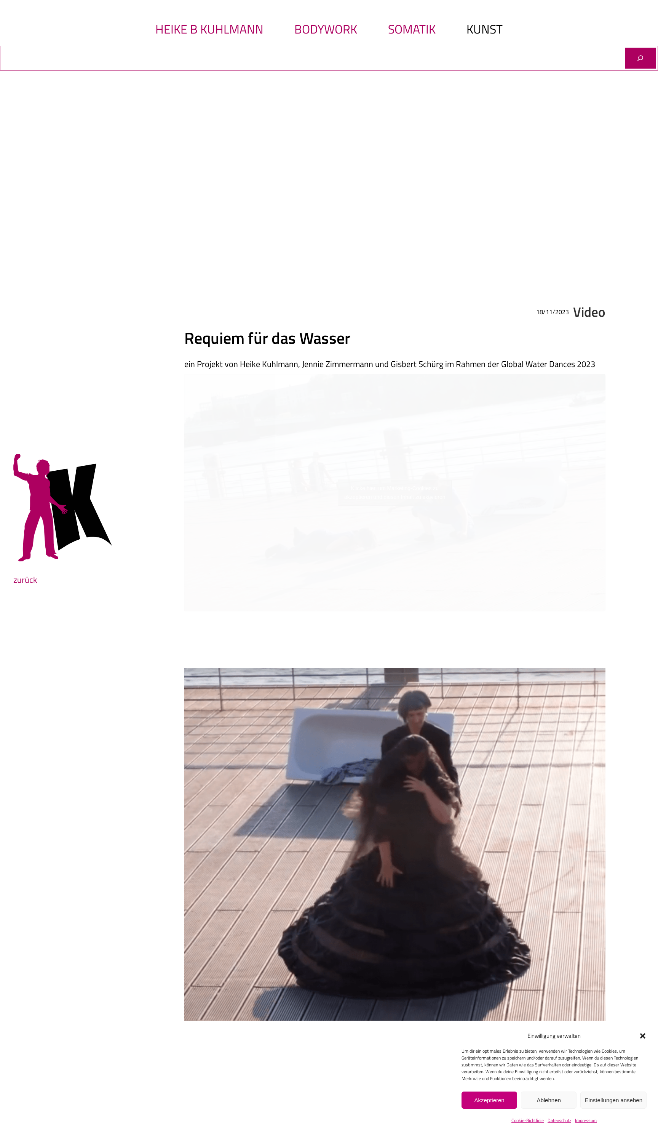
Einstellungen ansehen (613, 1100)
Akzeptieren (489, 1100)
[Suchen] (640, 58)
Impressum (586, 1120)
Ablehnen (549, 1100)
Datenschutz (559, 1120)
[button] (643, 1036)
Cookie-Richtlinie (527, 1120)
